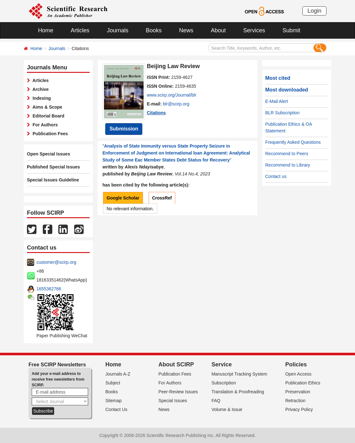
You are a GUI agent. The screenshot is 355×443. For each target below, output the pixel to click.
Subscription (223, 382)
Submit (291, 30)
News (186, 30)
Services (254, 30)
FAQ (215, 400)
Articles (80, 30)
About (218, 30)
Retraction (295, 400)
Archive (39, 89)
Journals (117, 30)
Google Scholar (122, 197)
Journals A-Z (118, 374)
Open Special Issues (48, 153)
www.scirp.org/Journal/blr (171, 95)
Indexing (40, 98)
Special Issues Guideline (53, 179)
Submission (123, 128)
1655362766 (48, 288)
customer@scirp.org (56, 262)
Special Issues (172, 400)
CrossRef (162, 197)
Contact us (276, 176)
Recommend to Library (287, 165)
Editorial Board (47, 115)
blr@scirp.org (176, 103)
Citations (156, 112)
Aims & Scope (46, 107)
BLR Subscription (282, 112)
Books (154, 30)
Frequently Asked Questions (293, 142)
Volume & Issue (226, 409)
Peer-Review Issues (178, 391)
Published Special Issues (53, 166)
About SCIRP (176, 364)
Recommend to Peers (286, 153)
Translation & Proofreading (237, 391)
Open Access (298, 374)
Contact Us (116, 409)
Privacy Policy (299, 409)
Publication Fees (49, 133)
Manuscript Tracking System (239, 374)
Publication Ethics (302, 382)
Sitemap (114, 400)
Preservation (297, 391)
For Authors (44, 124)
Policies (296, 364)
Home (45, 30)
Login (314, 11)
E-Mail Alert (276, 101)
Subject (113, 382)
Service (221, 364)
